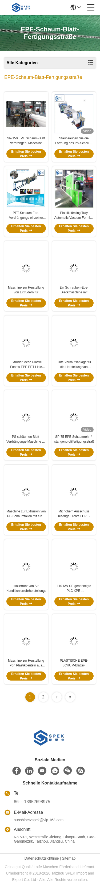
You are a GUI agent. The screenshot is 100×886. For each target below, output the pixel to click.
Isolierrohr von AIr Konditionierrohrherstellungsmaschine (26, 588)
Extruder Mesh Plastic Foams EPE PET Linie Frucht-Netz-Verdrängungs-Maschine (26, 364)
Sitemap (68, 858)
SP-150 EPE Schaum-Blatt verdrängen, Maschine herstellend (26, 140)
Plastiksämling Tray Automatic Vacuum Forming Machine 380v (74, 215)
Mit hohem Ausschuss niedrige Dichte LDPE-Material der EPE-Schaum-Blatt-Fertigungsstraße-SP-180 (74, 514)
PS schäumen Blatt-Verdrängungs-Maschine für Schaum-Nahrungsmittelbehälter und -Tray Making (26, 439)
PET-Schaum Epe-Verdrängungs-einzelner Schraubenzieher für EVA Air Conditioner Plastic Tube (26, 215)
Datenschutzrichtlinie (42, 858)
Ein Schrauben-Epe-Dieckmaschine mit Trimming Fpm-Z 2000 (74, 290)
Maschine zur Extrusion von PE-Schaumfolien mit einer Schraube (26, 514)
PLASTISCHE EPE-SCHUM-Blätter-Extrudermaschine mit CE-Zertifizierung (74, 663)
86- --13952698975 (32, 801)
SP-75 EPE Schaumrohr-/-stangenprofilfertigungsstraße (74, 439)
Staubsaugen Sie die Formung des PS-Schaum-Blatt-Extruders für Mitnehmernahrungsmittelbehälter (74, 140)
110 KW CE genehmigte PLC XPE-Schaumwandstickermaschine (74, 588)
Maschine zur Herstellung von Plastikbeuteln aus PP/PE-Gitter (26, 663)
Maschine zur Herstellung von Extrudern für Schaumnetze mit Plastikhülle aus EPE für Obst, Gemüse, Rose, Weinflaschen (26, 290)
